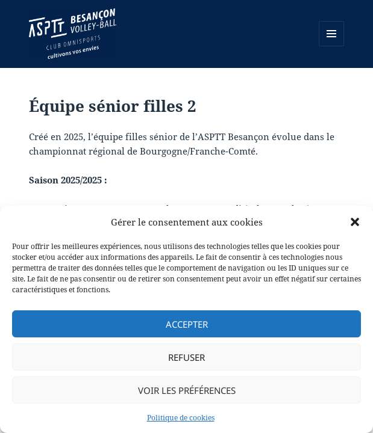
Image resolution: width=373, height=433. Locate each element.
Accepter (187, 324)
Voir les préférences (187, 390)
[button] (355, 222)
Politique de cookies (181, 418)
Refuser (186, 357)
